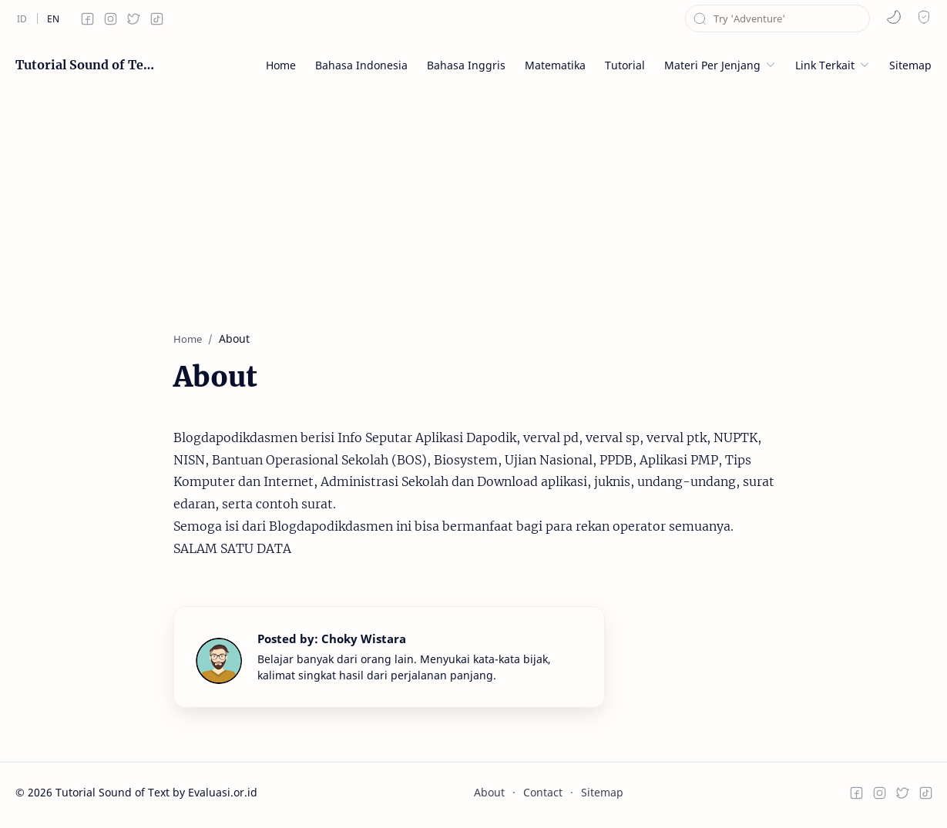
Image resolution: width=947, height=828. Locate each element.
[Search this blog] (777, 18)
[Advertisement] (474, 200)
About (489, 792)
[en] (53, 18)
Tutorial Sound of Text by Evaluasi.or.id (84, 64)
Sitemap (602, 792)
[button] (893, 16)
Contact (542, 792)
